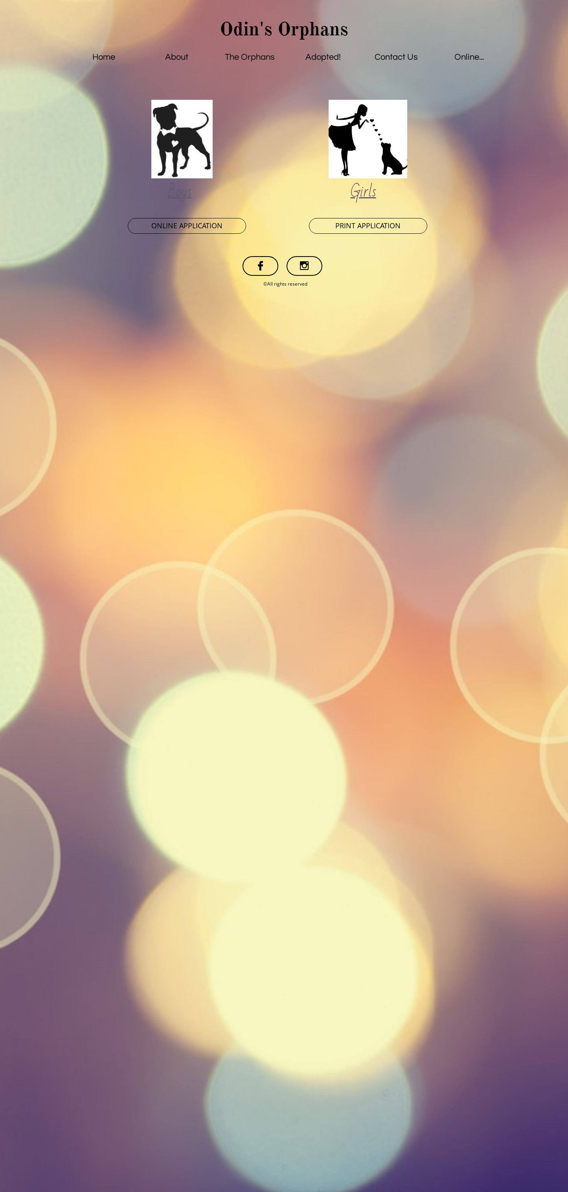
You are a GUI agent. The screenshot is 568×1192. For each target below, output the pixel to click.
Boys (179, 191)
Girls (363, 191)
